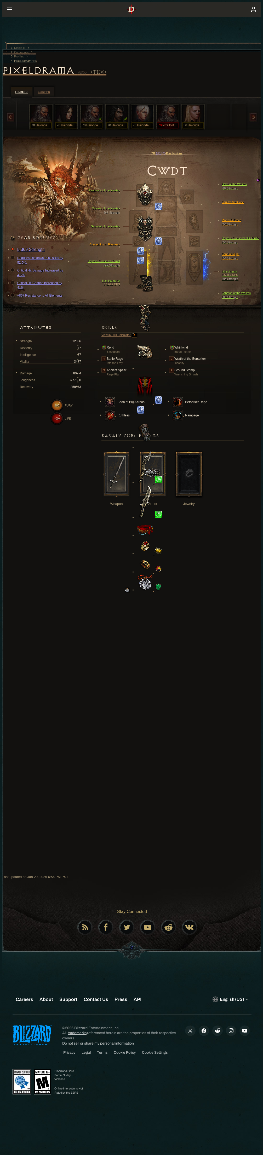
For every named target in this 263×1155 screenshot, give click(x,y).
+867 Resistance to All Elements (37, 295)
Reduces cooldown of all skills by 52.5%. (37, 260)
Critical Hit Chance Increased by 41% (37, 285)
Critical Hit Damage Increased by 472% (37, 272)
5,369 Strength (28, 250)
